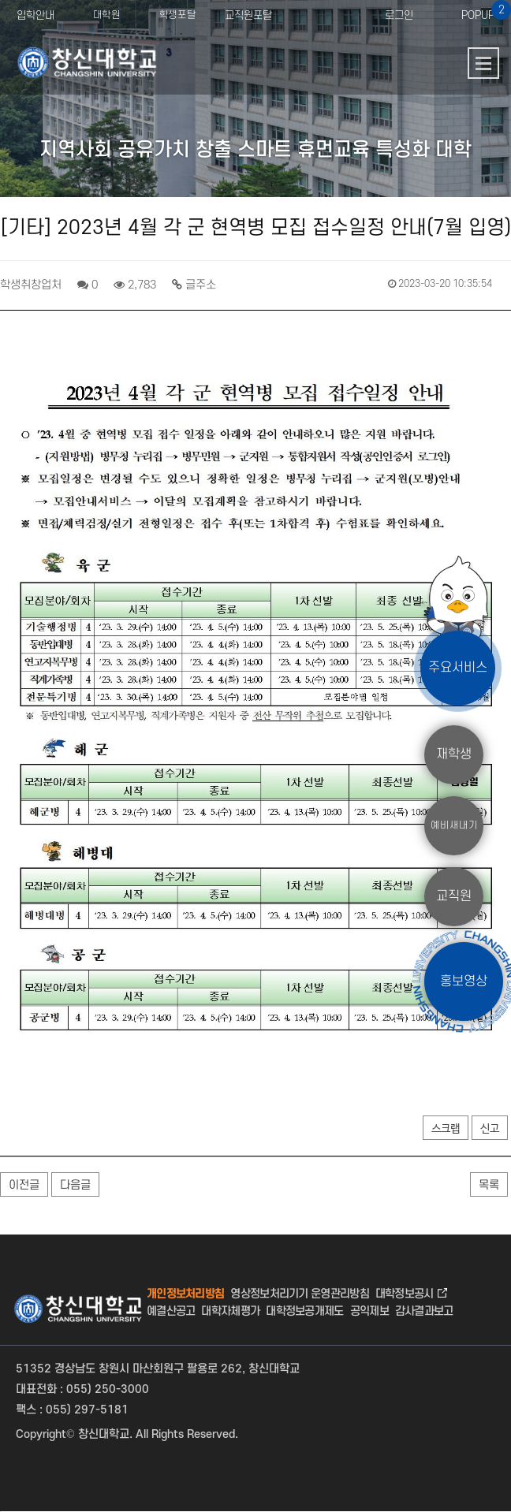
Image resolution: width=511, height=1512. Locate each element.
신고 (489, 1129)
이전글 (24, 1185)
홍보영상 (463, 981)
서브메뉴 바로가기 (0, 0)
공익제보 (369, 1311)
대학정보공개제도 (304, 1311)
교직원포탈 (248, 15)
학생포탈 (177, 15)
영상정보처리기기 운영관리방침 (299, 1294)
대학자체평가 (230, 1311)
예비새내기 (454, 825)
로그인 (399, 15)
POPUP (484, 10)
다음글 (75, 1185)
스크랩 (445, 1129)
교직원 (454, 896)
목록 (489, 1185)
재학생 (454, 754)
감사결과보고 (424, 1311)
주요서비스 (457, 668)
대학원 (107, 15)
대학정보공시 (404, 1294)
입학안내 (35, 15)
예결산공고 (171, 1311)
